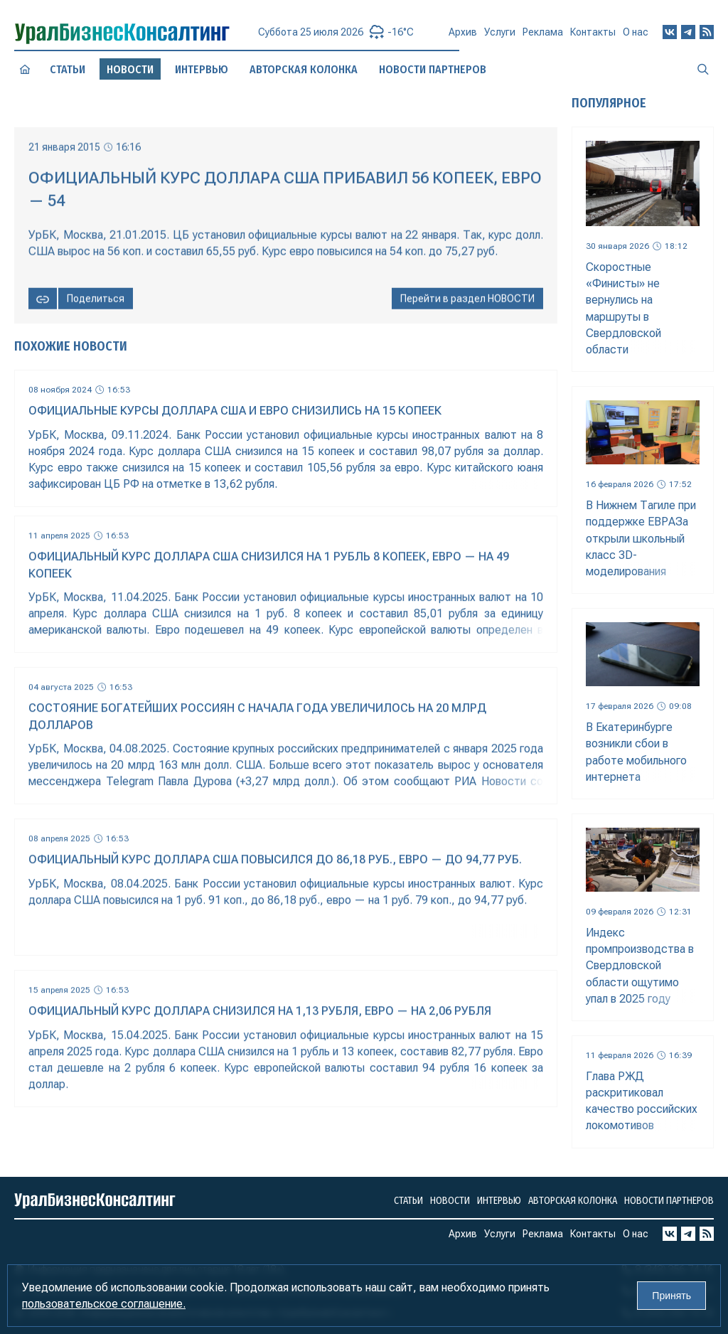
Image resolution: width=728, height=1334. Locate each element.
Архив (463, 38)
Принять (671, 1295)
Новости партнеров (669, 1201)
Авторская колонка (572, 1201)
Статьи (67, 69)
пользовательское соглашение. (104, 1304)
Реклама (543, 37)
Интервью (201, 69)
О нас (635, 35)
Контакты (593, 37)
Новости (450, 1201)
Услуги (499, 37)
